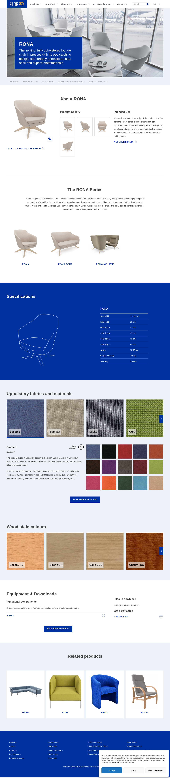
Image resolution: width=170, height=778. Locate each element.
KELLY (105, 713)
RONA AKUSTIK (105, 264)
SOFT (65, 713)
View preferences (155, 770)
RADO (144, 713)
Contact (122, 4)
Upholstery (48, 81)
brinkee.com (74, 767)
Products (35, 4)
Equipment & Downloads (71, 81)
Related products (98, 81)
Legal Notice (132, 743)
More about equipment (58, 629)
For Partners (82, 4)
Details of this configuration (24, 148)
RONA (25, 264)
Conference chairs (56, 751)
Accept (112, 770)
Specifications (30, 81)
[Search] (147, 4)
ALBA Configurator (103, 4)
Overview (14, 81)
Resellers (13, 751)
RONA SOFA (65, 264)
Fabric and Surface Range (99, 747)
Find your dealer (123, 142)
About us (66, 4)
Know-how (51, 4)
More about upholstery (85, 500)
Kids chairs (53, 759)
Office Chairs (54, 743)
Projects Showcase (17, 759)
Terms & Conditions (135, 747)
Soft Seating (53, 755)
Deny (133, 770)
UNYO (25, 713)
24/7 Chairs (53, 747)
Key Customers (16, 755)
